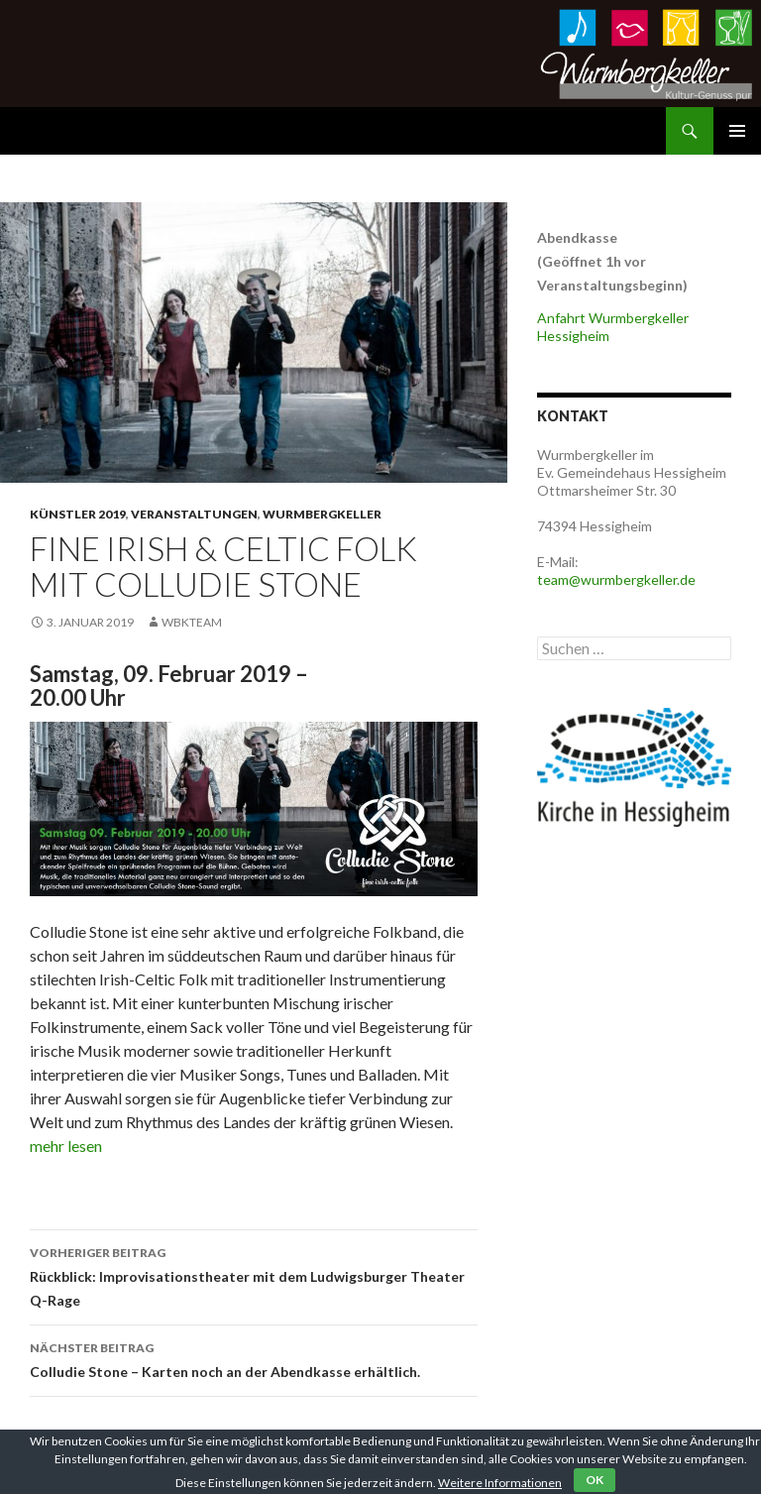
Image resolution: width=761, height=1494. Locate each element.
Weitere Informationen (500, 1482)
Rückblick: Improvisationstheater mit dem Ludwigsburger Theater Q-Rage (254, 1275)
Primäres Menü (737, 131)
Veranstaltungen (194, 514)
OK (594, 1479)
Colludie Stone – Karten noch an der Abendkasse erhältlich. (254, 1358)
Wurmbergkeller (322, 514)
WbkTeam (192, 622)
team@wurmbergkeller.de (616, 579)
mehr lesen (66, 1145)
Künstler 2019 (78, 514)
